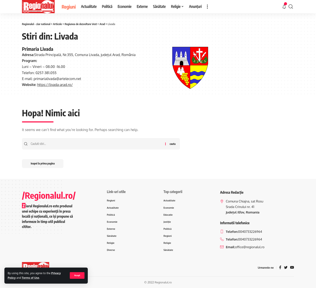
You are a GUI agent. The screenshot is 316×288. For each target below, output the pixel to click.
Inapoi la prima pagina (43, 163)
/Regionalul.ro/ (49, 195)
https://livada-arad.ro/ (55, 84)
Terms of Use (30, 277)
